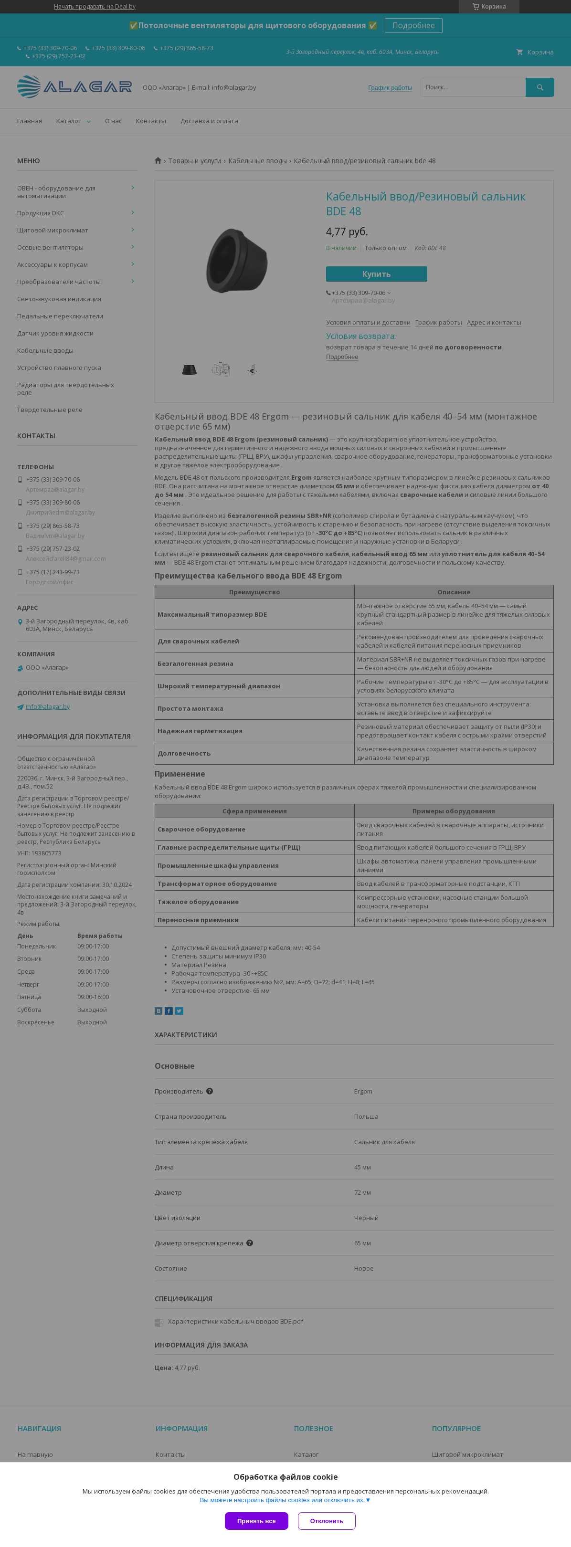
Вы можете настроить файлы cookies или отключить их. (282, 1500)
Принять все (256, 1521)
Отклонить (326, 1521)
